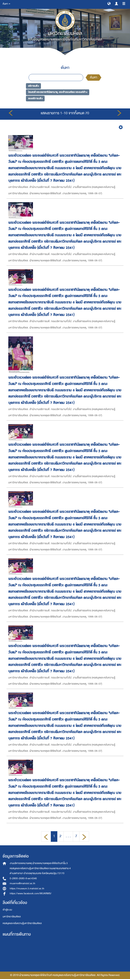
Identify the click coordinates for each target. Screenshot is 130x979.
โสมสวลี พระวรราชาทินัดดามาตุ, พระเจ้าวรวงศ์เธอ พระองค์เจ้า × (57, 92)
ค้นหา (93, 77)
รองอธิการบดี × (35, 98)
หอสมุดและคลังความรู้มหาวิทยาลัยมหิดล (22, 923)
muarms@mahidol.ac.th (22, 883)
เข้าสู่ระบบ (7, 909)
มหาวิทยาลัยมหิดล (12, 916)
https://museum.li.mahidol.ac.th (27, 888)
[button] (109, 3)
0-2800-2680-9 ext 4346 (23, 878)
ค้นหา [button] (6, 4)
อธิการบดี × (33, 86)
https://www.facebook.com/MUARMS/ (31, 893)
